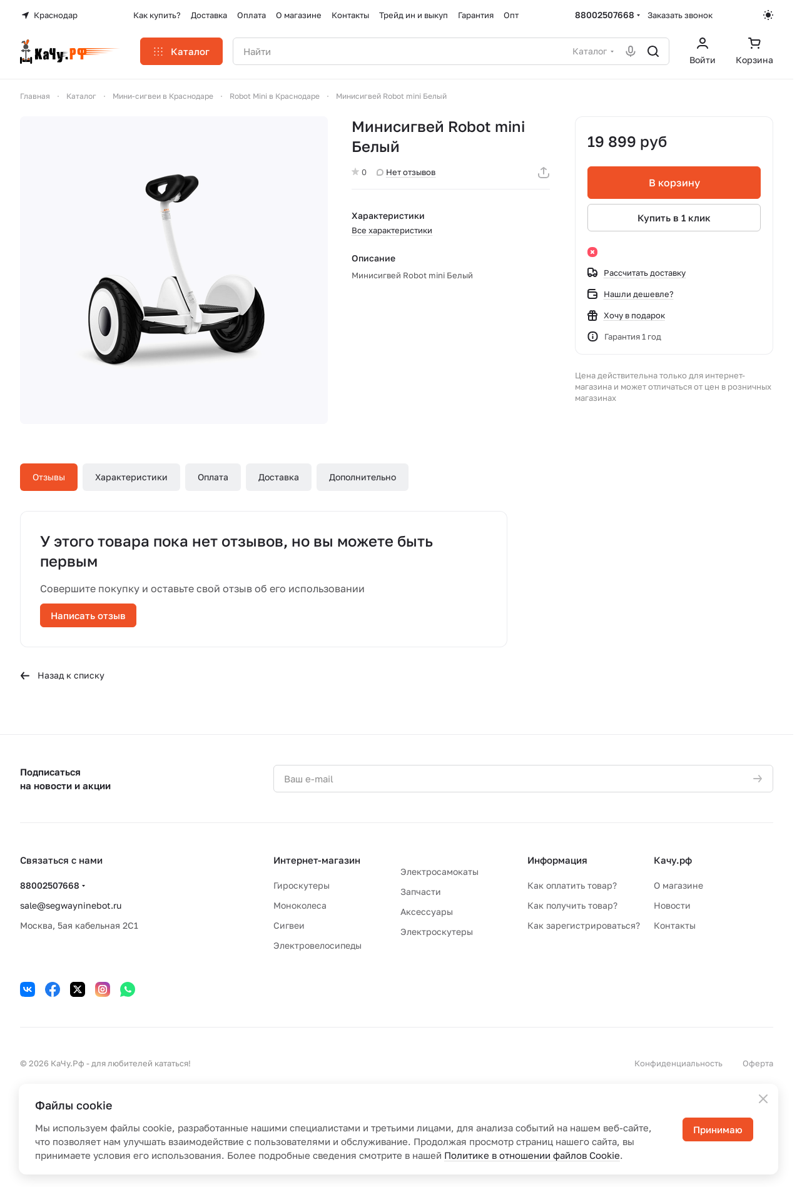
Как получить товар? (572, 905)
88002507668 (604, 14)
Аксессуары (426, 911)
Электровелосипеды (317, 945)
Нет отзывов (406, 172)
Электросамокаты (439, 871)
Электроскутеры (436, 931)
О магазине (678, 885)
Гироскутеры (301, 885)
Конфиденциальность (678, 1063)
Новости (672, 905)
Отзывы (49, 477)
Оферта (758, 1063)
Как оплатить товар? (572, 885)
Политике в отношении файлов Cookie (532, 1155)
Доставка (278, 477)
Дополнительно (362, 477)
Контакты (675, 925)
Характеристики (131, 477)
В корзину (673, 182)
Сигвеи (289, 925)
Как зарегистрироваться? (583, 925)
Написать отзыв (88, 615)
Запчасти (420, 891)
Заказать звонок (680, 15)
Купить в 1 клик (674, 217)
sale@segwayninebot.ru (70, 905)
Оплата (213, 477)
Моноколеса (300, 905)
